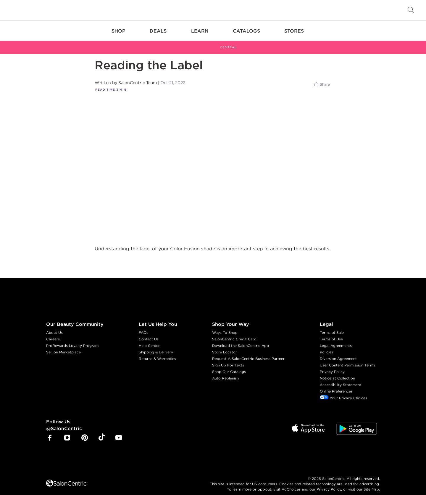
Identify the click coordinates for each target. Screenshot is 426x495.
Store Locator (224, 345)
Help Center (149, 339)
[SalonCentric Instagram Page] (67, 431)
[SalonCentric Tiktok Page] (102, 431)
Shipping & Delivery (156, 345)
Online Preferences (336, 384)
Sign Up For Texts (228, 358)
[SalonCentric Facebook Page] (49, 431)
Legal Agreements (336, 339)
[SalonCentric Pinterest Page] (84, 431)
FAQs (143, 325)
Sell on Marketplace (63, 345)
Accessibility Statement (340, 378)
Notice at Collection (337, 371)
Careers (53, 332)
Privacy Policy (332, 365)
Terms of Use (331, 332)
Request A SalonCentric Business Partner (248, 352)
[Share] (321, 77)
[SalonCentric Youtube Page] (118, 431)
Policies (326, 345)
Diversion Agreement (338, 352)
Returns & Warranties (157, 352)
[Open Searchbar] (410, 10)
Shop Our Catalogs (229, 365)
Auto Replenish (225, 371)
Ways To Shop (225, 325)
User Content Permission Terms (347, 358)
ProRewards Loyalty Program (72, 339)
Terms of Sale (332, 325)
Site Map (371, 482)
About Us (54, 325)
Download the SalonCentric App (240, 339)
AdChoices (291, 482)
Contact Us (149, 332)
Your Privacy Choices (343, 391)
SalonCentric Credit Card (234, 332)
